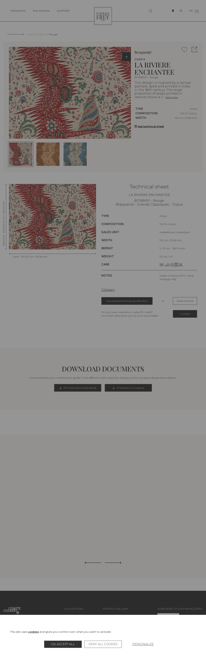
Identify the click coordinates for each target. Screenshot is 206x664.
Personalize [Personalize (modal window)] (143, 644)
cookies (33, 631)
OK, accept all (63, 644)
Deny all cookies (103, 644)
